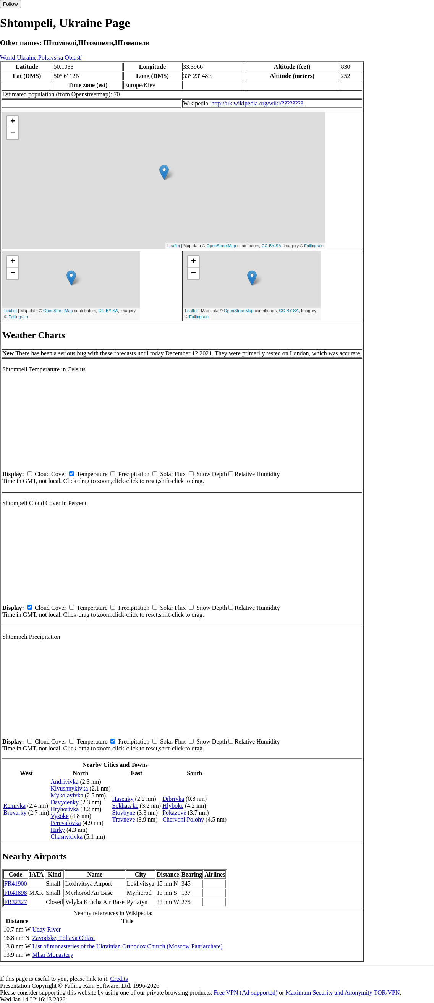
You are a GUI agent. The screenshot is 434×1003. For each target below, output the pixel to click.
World (7, 57)
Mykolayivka (67, 795)
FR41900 (15, 883)
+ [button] (12, 122)
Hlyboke (172, 805)
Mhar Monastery (52, 954)
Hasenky (122, 799)
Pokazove (174, 812)
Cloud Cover (50, 474)
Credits (119, 978)
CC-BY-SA (271, 245)
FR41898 (15, 893)
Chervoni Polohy (183, 819)
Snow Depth (211, 474)
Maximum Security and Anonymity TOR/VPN (343, 992)
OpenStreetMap (221, 245)
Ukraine (27, 57)
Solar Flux (173, 474)
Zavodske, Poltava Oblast (63, 938)
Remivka (14, 805)
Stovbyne (123, 812)
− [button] (12, 133)
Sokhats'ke (125, 805)
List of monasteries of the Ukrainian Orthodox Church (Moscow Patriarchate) (127, 946)
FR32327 (15, 902)
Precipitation (133, 474)
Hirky (58, 829)
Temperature (92, 474)
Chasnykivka (67, 836)
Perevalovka (66, 823)
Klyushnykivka (69, 788)
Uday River (46, 929)
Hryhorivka (65, 809)
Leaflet (173, 245)
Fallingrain (314, 245)
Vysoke (60, 816)
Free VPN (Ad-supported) (245, 992)
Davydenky (65, 802)
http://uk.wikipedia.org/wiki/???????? (257, 103)
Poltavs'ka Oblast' (60, 57)
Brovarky (14, 812)
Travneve (123, 819)
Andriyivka (65, 781)
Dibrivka (173, 799)
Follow (10, 4)
